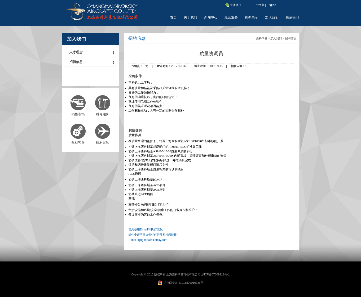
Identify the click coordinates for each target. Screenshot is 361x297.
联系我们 (292, 17)
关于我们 (190, 17)
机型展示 (251, 17)
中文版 (260, 5)
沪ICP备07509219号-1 (215, 274)
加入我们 (271, 17)
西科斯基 (261, 38)
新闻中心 (210, 17)
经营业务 (231, 17)
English (271, 5)
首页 (173, 17)
